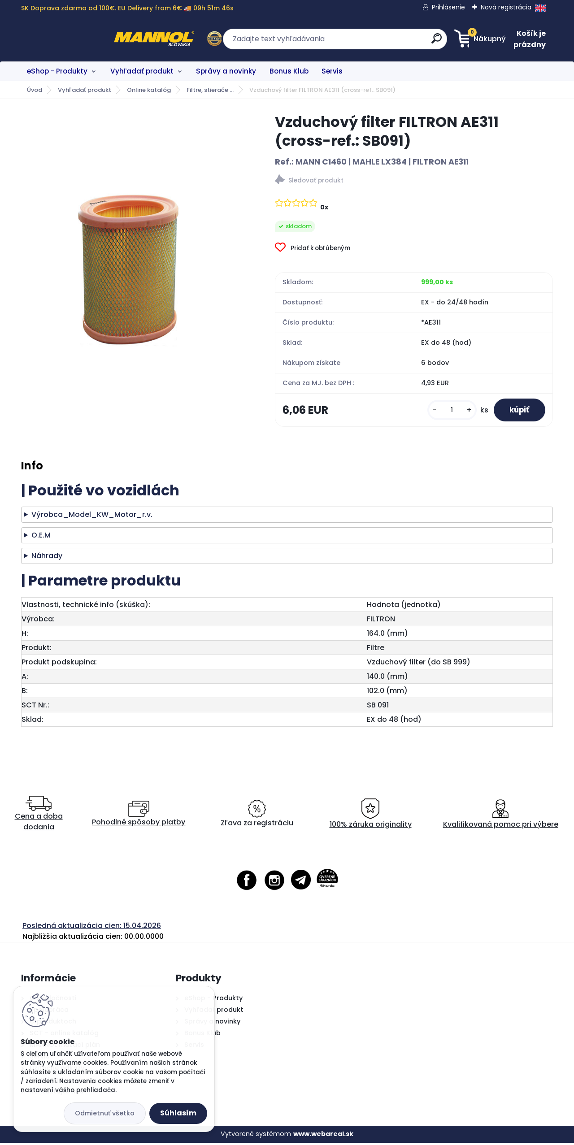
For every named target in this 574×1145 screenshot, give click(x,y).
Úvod (34, 90)
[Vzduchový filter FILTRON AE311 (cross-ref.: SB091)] (133, 244)
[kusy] (446, 411)
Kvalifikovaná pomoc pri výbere (500, 816)
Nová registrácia (506, 7)
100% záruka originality (371, 816)
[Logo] (76, 39)
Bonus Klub (289, 71)
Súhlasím (178, 1113)
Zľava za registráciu (257, 816)
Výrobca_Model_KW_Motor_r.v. (91, 517)
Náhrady (46, 558)
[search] (375, 42)
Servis (332, 71)
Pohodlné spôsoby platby (138, 816)
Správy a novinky (226, 71)
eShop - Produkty (57, 71)
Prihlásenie (448, 7)
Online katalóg (149, 90)
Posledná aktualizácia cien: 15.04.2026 (91, 928)
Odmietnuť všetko (105, 1113)
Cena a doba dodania (39, 816)
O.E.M (41, 538)
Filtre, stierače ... (210, 90)
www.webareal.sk (323, 1136)
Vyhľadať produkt (142, 71)
